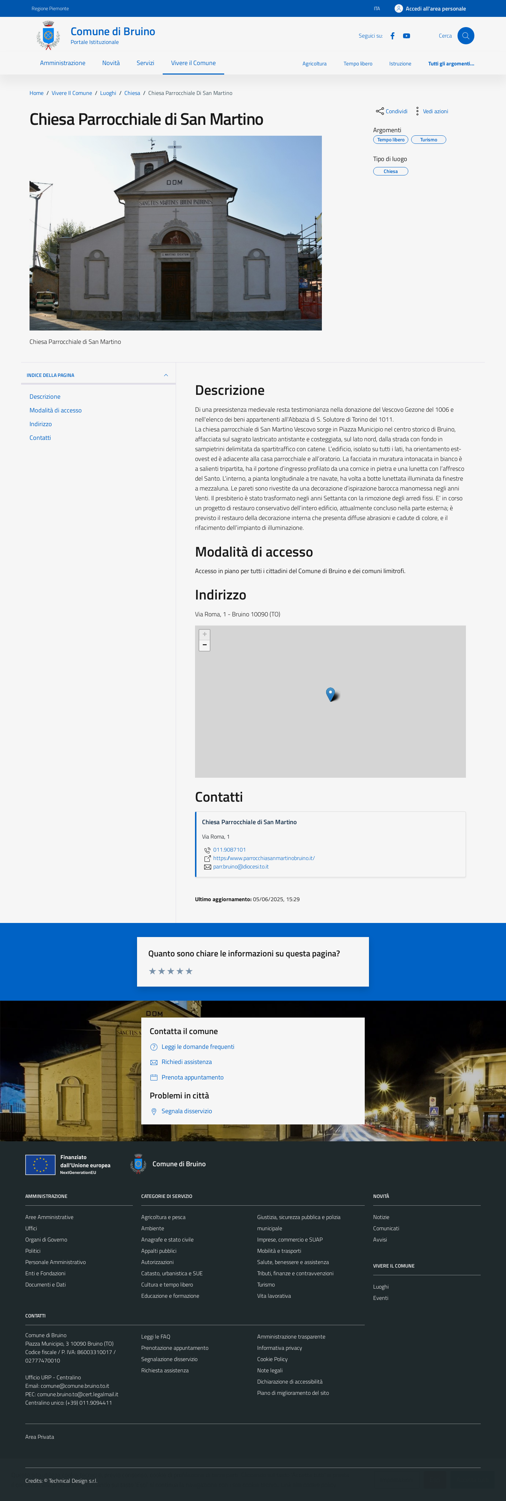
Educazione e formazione (170, 1295)
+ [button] (204, 635)
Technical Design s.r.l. (73, 1480)
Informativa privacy (279, 1347)
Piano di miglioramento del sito (293, 1392)
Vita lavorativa (274, 1295)
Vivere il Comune (193, 63)
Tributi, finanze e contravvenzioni (295, 1273)
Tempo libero (358, 63)
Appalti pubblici (158, 1250)
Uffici (31, 1228)
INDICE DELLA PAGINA (98, 375)
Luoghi (381, 1286)
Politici (32, 1250)
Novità (111, 63)
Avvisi (380, 1239)
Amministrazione (62, 63)
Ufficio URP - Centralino (53, 1377)
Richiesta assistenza (165, 1370)
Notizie (381, 1217)
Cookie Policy (272, 1359)
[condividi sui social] (391, 111)
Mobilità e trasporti (279, 1250)
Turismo (266, 1284)
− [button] (204, 645)
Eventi (380, 1298)
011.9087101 (224, 849)
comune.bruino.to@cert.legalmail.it (77, 1394)
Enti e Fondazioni (45, 1273)
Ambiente (152, 1228)
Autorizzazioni (157, 1262)
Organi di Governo (46, 1239)
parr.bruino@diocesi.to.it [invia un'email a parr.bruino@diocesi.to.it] (235, 866)
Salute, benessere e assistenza (293, 1262)
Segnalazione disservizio (169, 1359)
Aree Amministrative (49, 1217)
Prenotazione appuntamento (174, 1347)
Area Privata (39, 1436)
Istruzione (400, 63)
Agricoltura (315, 63)
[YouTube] (404, 35)
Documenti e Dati (45, 1284)
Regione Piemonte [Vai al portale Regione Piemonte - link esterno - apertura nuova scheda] (50, 8)
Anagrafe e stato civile (167, 1239)
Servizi (145, 63)
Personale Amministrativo (55, 1262)
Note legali (270, 1370)
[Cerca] (466, 35)
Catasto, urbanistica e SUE (172, 1273)
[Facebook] (390, 35)
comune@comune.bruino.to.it (75, 1385)
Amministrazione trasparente (291, 1336)
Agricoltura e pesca (163, 1217)
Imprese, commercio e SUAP (290, 1239)
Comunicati (386, 1228)
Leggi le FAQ (155, 1336)
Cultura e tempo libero (167, 1284)
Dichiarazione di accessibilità (290, 1381)
